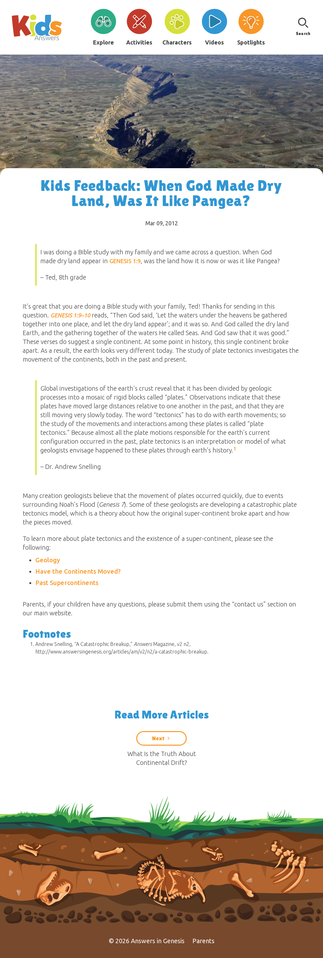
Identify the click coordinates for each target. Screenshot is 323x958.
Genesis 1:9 (125, 261)
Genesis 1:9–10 (70, 315)
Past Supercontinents (66, 582)
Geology (47, 560)
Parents (203, 940)
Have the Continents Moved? (78, 571)
